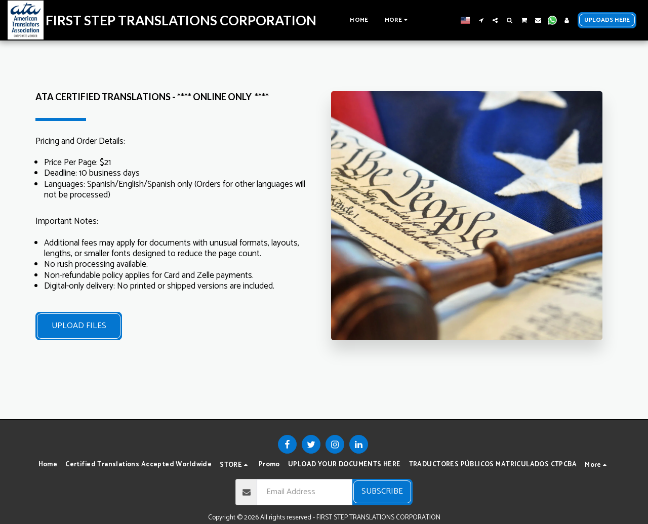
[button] (481, 20)
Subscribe (382, 491)
